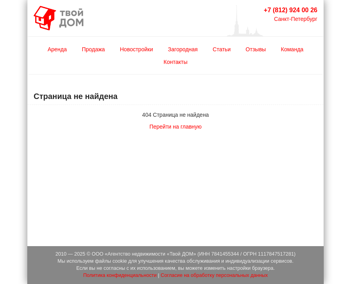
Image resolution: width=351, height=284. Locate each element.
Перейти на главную (175, 126)
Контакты (175, 62)
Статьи (221, 49)
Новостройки (136, 49)
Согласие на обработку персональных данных (214, 275)
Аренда (57, 49)
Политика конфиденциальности (120, 275)
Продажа (93, 49)
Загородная (183, 49)
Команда (292, 49)
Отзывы (255, 49)
